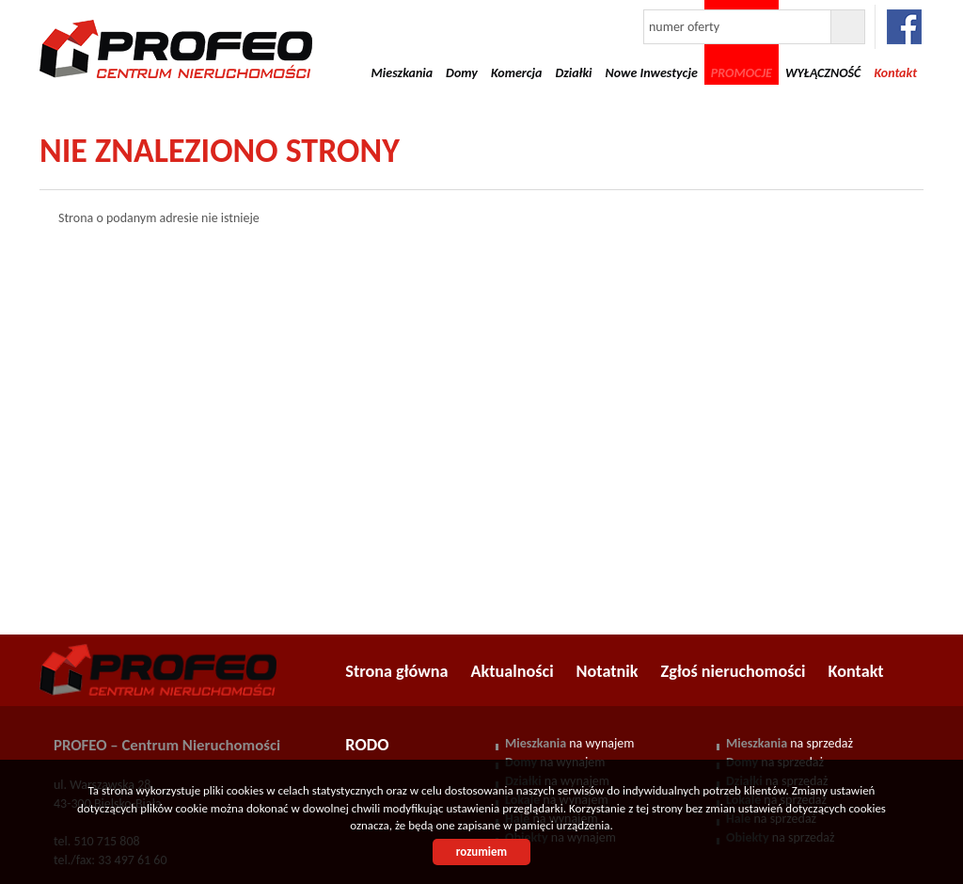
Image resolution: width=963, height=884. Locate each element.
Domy (462, 73)
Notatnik (607, 671)
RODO (366, 744)
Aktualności (512, 671)
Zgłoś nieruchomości (733, 671)
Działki (573, 73)
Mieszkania (402, 73)
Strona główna (396, 671)
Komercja (517, 73)
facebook (904, 26)
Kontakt (856, 671)
